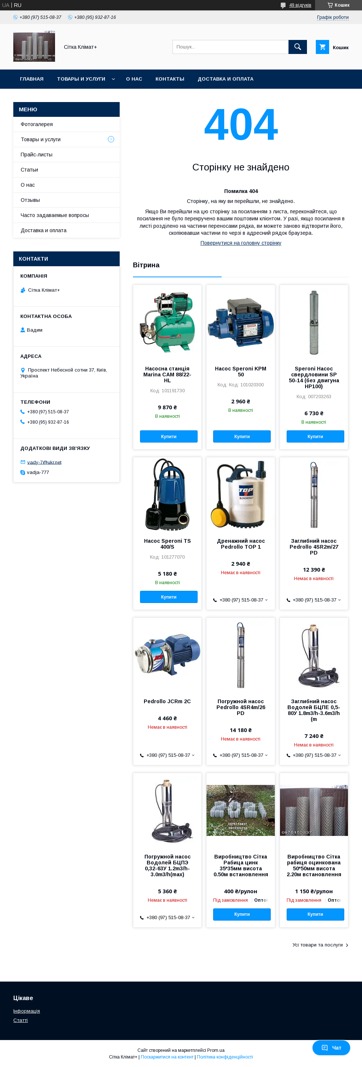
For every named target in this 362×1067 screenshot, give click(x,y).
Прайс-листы (36, 154)
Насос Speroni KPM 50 (240, 371)
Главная (32, 79)
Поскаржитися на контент (167, 1057)
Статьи (29, 170)
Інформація (26, 1011)
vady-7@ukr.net (44, 462)
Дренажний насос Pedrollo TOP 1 (241, 544)
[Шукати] (297, 47)
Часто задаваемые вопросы (55, 215)
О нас (134, 79)
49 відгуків (300, 5)
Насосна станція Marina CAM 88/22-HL (167, 374)
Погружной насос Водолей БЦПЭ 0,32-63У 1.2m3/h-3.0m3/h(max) (167, 865)
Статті (20, 1020)
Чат (331, 1047)
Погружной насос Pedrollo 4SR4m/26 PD (240, 707)
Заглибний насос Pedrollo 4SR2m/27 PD (314, 547)
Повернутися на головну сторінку (241, 243)
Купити (169, 436)
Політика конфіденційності (225, 1057)
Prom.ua (216, 1050)
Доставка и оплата (225, 79)
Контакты (170, 79)
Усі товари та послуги (318, 945)
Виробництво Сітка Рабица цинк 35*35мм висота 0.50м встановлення (241, 865)
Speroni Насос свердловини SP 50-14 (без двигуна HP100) (314, 377)
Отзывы (30, 200)
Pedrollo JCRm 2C (167, 701)
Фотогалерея (37, 124)
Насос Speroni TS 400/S (167, 544)
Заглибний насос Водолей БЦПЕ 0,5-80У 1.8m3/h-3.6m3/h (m (313, 710)
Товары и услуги (81, 79)
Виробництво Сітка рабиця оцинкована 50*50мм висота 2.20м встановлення (314, 865)
